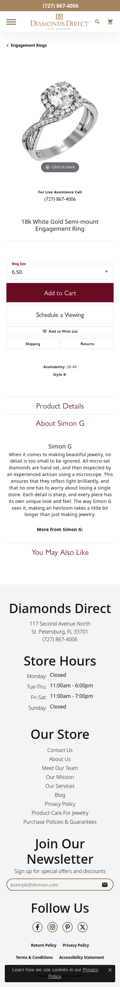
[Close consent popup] (110, 970)
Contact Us (60, 750)
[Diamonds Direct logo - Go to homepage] (60, 22)
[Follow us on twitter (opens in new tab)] (82, 927)
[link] (60, 5)
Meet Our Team (60, 768)
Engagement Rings (29, 45)
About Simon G (60, 422)
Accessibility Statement (81, 957)
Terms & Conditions (34, 957)
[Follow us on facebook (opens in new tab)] (37, 927)
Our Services (60, 785)
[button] (97, 23)
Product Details (60, 405)
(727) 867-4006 (60, 198)
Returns (87, 344)
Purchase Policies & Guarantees (60, 821)
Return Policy (44, 945)
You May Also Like (60, 551)
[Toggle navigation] (11, 22)
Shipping (33, 344)
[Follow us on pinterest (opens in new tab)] (67, 927)
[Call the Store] (60, 639)
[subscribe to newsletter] (104, 884)
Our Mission (60, 777)
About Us (60, 759)
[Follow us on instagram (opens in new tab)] (52, 927)
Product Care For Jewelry (60, 812)
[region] (60, 121)
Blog (60, 794)
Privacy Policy (59, 803)
